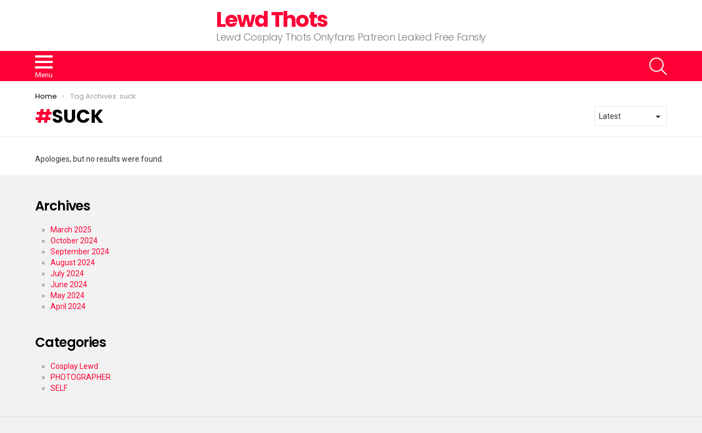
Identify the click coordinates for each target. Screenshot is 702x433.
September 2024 (79, 251)
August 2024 (72, 262)
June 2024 (68, 284)
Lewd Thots (271, 19)
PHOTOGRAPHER (80, 377)
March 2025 (71, 229)
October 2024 (74, 240)
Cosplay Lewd (74, 366)
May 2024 (67, 295)
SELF (58, 388)
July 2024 (67, 273)
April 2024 (68, 306)
